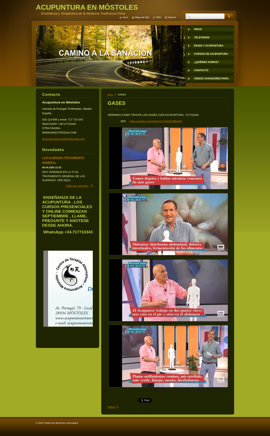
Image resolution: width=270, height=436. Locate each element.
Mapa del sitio (142, 17)
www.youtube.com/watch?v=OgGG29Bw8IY (156, 121)
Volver (111, 407)
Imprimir (172, 17)
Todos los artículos (77, 185)
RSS (158, 17)
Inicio (110, 94)
